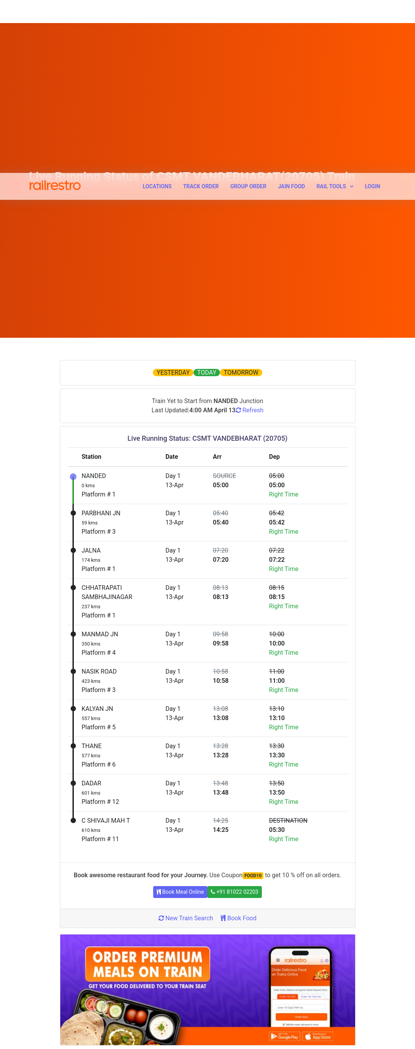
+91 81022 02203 (234, 729)
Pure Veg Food (230, 1020)
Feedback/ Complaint (146, 1000)
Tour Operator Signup (238, 957)
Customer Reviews (235, 1006)
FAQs (35, 1029)
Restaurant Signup (235, 943)
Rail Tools (331, 13)
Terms (36, 986)
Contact (130, 1014)
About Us (40, 943)
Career (37, 972)
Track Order (201, 13)
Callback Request (142, 972)
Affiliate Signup (231, 972)
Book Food (238, 755)
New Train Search (186, 755)
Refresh (250, 247)
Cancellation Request (146, 986)
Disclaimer (42, 1014)
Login (372, 13)
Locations (157, 13)
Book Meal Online (180, 729)
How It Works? (46, 957)
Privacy (37, 1000)
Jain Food (291, 13)
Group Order (248, 13)
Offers (128, 957)
